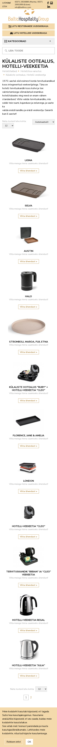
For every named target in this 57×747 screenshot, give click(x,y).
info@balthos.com (23, 7)
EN (6, 3)
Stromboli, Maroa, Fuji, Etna (28, 341)
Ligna (28, 160)
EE (9, 3)
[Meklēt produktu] (28, 50)
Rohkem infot (14, 741)
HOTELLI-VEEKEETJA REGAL (28, 620)
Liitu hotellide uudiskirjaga (28, 33)
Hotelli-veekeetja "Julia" (28, 665)
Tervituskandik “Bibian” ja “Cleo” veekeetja (28, 573)
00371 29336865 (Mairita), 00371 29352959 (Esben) (29, 3)
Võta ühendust (28, 170)
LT (3, 6)
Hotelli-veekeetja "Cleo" (28, 526)
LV (3, 3)
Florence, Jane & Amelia (28, 435)
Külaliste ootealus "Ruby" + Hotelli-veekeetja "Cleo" (28, 389)
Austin (28, 251)
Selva (28, 205)
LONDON (28, 480)
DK (6, 6)
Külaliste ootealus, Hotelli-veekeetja (26, 75)
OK (29, 741)
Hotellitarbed (9, 71)
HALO (28, 296)
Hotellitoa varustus (31, 71)
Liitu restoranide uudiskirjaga (28, 26)
